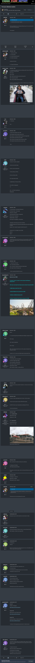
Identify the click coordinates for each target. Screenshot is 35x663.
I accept (30, 661)
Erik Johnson (5, 639)
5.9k (5, 535)
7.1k (5, 647)
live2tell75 (5, 130)
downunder (5, 527)
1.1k (5, 404)
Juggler (5, 474)
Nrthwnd (5, 412)
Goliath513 (5, 541)
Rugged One (5, 357)
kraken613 (5, 564)
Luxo (5, 119)
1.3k (5, 25)
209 (5, 245)
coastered (5, 207)
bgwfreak (6, 9)
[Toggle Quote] (11, 489)
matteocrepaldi (5, 51)
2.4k (5, 584)
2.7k (5, 572)
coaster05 (5, 576)
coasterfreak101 (5, 602)
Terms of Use (3, 661)
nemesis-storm (5, 68)
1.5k (5, 138)
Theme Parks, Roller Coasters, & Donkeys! (14, 10)
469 (5, 338)
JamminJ (5, 261)
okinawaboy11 (5, 396)
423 (5, 215)
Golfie (5, 159)
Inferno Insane (5, 330)
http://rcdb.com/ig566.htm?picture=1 (15, 620)
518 (5, 76)
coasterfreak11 (5, 237)
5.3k (5, 610)
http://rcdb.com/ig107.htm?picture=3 (15, 607)
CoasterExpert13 (5, 275)
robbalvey (5, 514)
